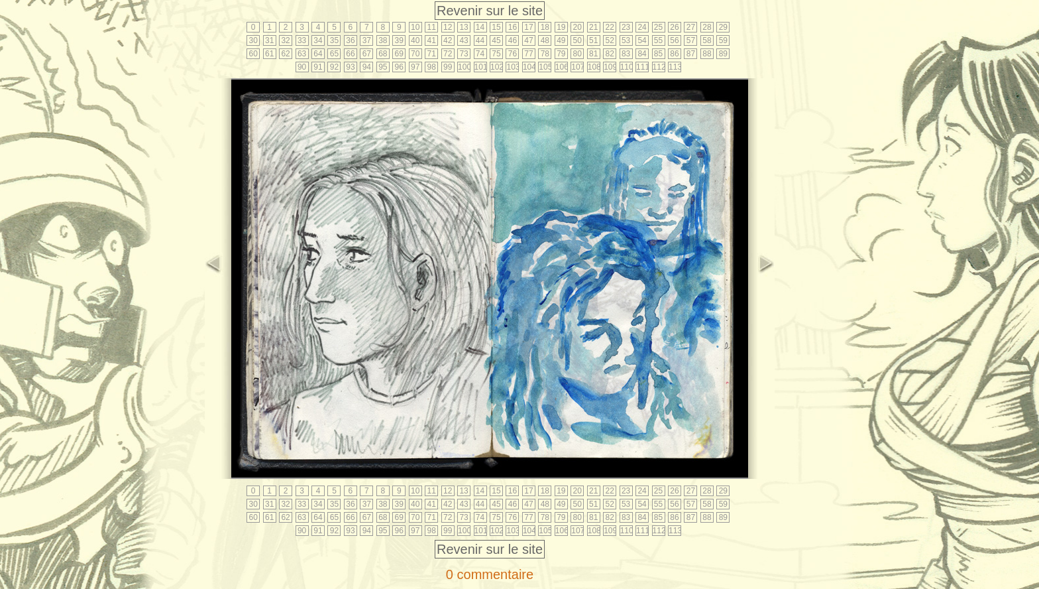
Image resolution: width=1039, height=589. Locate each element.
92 (334, 67)
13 (463, 27)
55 (658, 40)
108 (594, 67)
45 (496, 40)
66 (350, 53)
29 (723, 27)
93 (350, 67)
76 (512, 53)
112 (659, 67)
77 (528, 53)
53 (626, 40)
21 (593, 27)
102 (496, 67)
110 (626, 67)
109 (610, 67)
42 (447, 40)
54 (641, 40)
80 (577, 53)
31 (269, 40)
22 (609, 27)
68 (382, 53)
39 (399, 40)
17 (528, 27)
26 (674, 27)
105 (545, 67)
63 (302, 53)
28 (706, 27)
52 (609, 40)
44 (480, 40)
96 (399, 67)
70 (415, 53)
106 (561, 67)
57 (690, 40)
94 (366, 67)
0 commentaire (489, 574)
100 (464, 67)
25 (658, 27)
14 (480, 27)
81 (593, 53)
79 (561, 53)
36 (350, 40)
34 (317, 40)
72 (447, 53)
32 (285, 40)
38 (382, 40)
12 (447, 27)
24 (641, 27)
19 (561, 27)
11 (431, 27)
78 (545, 53)
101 (480, 67)
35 (334, 40)
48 (545, 40)
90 (302, 67)
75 (496, 53)
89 (723, 53)
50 (577, 40)
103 (512, 67)
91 (317, 67)
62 (285, 53)
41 (431, 40)
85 (658, 53)
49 (561, 40)
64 (317, 53)
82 (609, 53)
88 (706, 53)
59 (723, 40)
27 (690, 27)
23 (626, 27)
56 (674, 40)
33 (302, 40)
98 (431, 67)
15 (496, 27)
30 (253, 40)
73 (463, 53)
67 (366, 53)
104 (529, 67)
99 (447, 67)
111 (642, 67)
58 (706, 40)
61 (269, 53)
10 (415, 27)
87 (690, 53)
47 (528, 40)
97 (415, 67)
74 (480, 53)
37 (366, 40)
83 (626, 53)
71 (431, 53)
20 (577, 27)
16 (512, 27)
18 (545, 27)
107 (577, 67)
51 (593, 40)
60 (253, 53)
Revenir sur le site (490, 10)
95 (382, 67)
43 (463, 40)
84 (641, 53)
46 (512, 40)
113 (675, 67)
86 (674, 53)
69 (399, 53)
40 (415, 40)
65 (334, 53)
